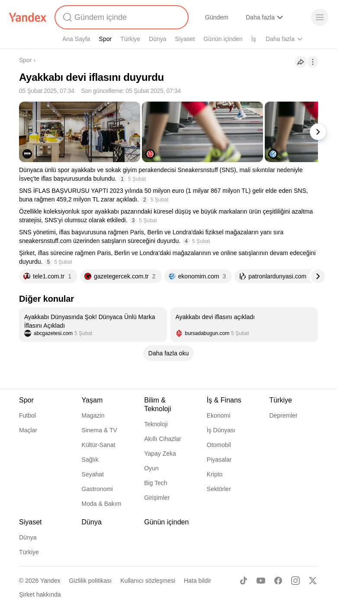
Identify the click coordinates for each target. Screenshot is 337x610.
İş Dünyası (221, 430)
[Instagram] (295, 580)
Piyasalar (219, 459)
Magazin (93, 415)
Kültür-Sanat (99, 444)
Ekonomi (218, 415)
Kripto (215, 474)
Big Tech (155, 482)
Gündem (216, 17)
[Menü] (319, 17)
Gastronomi (97, 488)
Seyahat (93, 474)
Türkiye (130, 38)
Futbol (27, 415)
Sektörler (219, 488)
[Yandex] (28, 17)
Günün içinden (222, 38)
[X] (312, 580)
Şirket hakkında (40, 594)
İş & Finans (224, 400)
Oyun (151, 468)
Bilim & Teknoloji (157, 404)
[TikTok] (243, 580)
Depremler (283, 415)
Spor (105, 39)
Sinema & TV (99, 430)
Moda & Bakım (102, 503)
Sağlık (90, 459)
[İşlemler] (313, 62)
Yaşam (92, 400)
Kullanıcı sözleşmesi (147, 580)
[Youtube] (260, 580)
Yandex (50, 580)
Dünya (157, 38)
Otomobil (219, 444)
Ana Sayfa (76, 38)
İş (253, 38)
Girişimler (157, 497)
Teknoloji (155, 424)
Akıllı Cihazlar (162, 438)
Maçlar (28, 430)
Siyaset (185, 38)
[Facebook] (278, 580)
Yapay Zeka (160, 453)
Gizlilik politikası (90, 580)
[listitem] (93, 324)
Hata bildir (197, 580)
